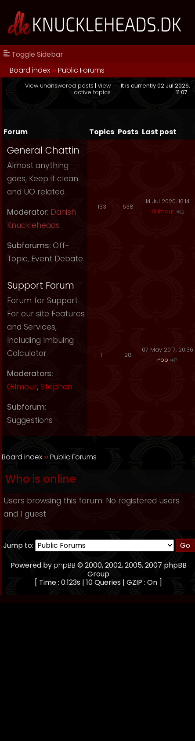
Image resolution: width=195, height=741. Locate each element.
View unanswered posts (59, 85)
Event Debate (57, 258)
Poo (162, 359)
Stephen (56, 387)
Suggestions (30, 420)
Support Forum (40, 285)
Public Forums (81, 70)
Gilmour (163, 211)
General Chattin (43, 150)
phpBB (65, 565)
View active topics (92, 89)
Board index (30, 70)
